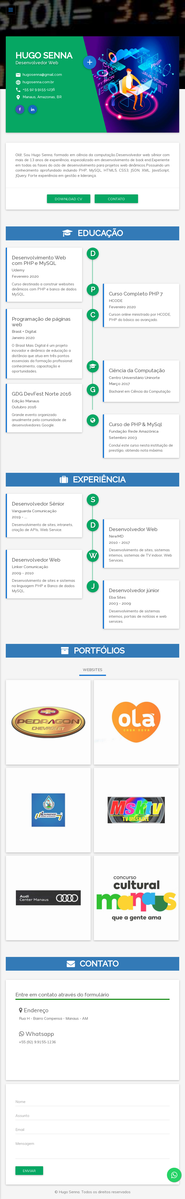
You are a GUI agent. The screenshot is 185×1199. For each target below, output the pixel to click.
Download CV (68, 199)
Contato (116, 199)
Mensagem (24, 1143)
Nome (20, 1101)
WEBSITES (92, 669)
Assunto (22, 1115)
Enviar (29, 1171)
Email (19, 1129)
